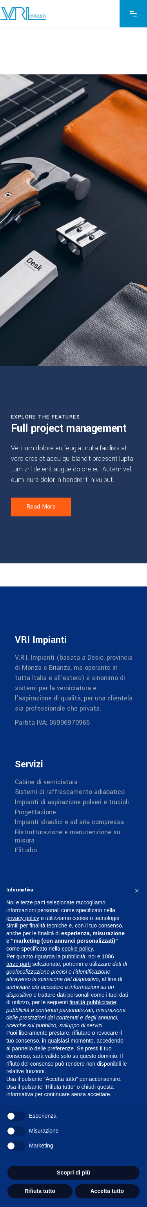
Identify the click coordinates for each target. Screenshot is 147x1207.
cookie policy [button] (77, 948)
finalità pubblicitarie (92, 1002)
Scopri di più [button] (73, 1172)
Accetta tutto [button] (107, 1191)
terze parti (18, 964)
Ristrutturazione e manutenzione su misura (67, 836)
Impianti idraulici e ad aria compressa (69, 821)
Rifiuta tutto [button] (39, 1191)
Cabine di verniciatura (46, 781)
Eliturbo (26, 850)
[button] (137, 890)
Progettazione (35, 811)
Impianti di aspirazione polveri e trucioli (72, 801)
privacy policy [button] (22, 918)
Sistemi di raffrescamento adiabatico (70, 791)
